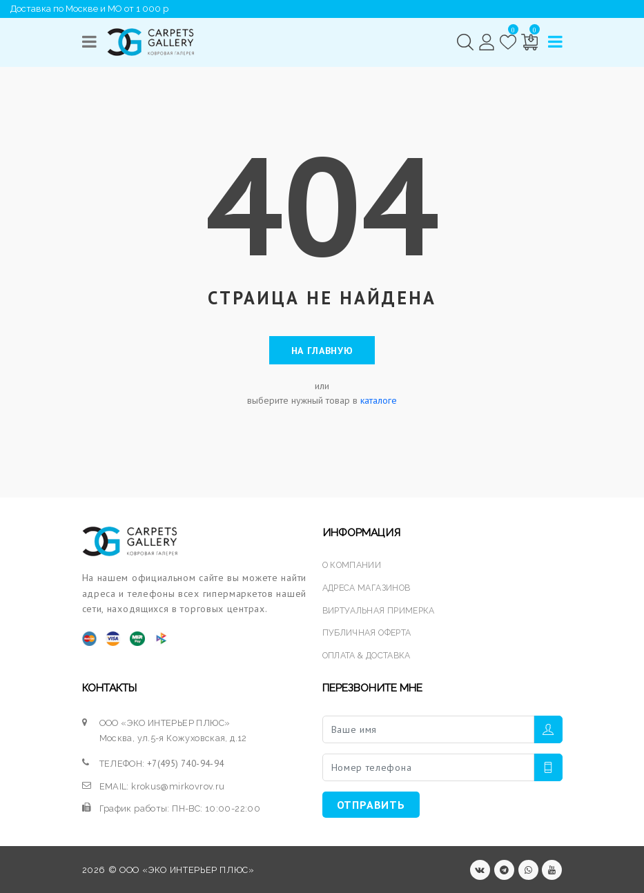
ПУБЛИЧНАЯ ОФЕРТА (369, 631)
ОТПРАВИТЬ (371, 802)
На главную (322, 350)
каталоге (378, 399)
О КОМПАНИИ (353, 565)
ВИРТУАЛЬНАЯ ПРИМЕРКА (382, 609)
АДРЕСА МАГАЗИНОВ (369, 587)
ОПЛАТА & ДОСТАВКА (370, 654)
